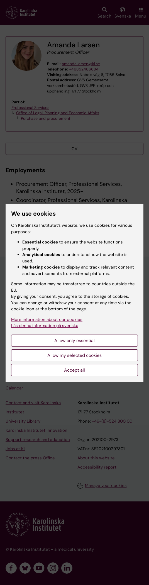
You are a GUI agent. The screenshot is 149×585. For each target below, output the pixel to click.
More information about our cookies (46, 319)
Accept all (74, 370)
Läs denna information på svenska (44, 325)
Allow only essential (74, 340)
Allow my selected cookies (74, 355)
